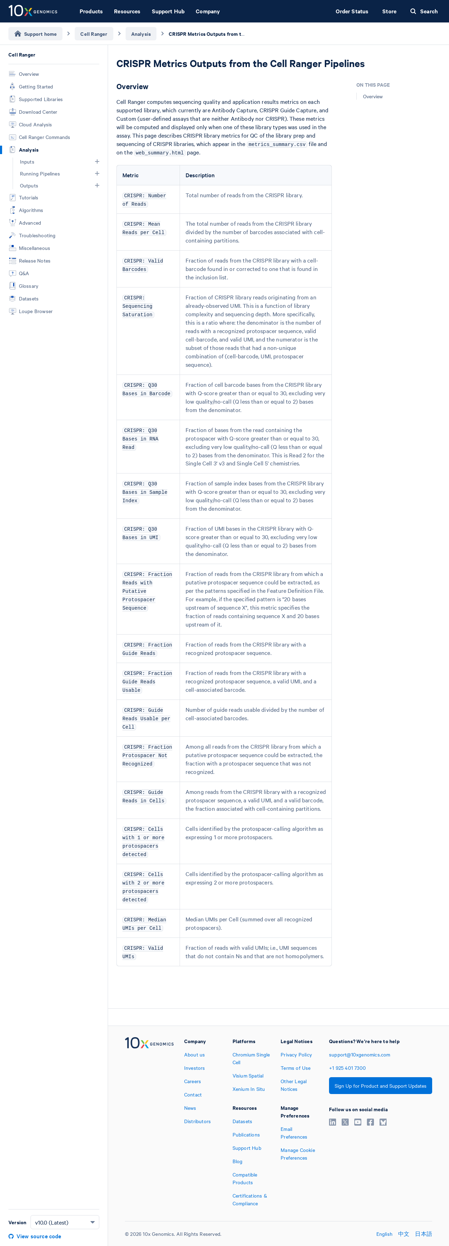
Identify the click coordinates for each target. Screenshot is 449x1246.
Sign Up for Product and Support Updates (381, 1085)
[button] (97, 161)
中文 (403, 1233)
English (384, 1233)
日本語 (423, 1233)
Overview (373, 96)
